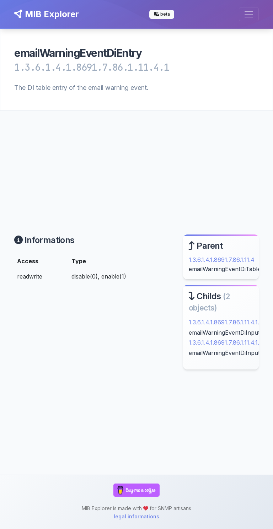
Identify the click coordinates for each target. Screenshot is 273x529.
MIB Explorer (46, 14)
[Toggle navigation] (249, 14)
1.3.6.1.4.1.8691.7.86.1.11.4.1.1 (225, 322)
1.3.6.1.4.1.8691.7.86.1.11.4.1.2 (225, 342)
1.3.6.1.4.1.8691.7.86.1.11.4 (222, 259)
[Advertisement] (136, 164)
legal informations (136, 516)
